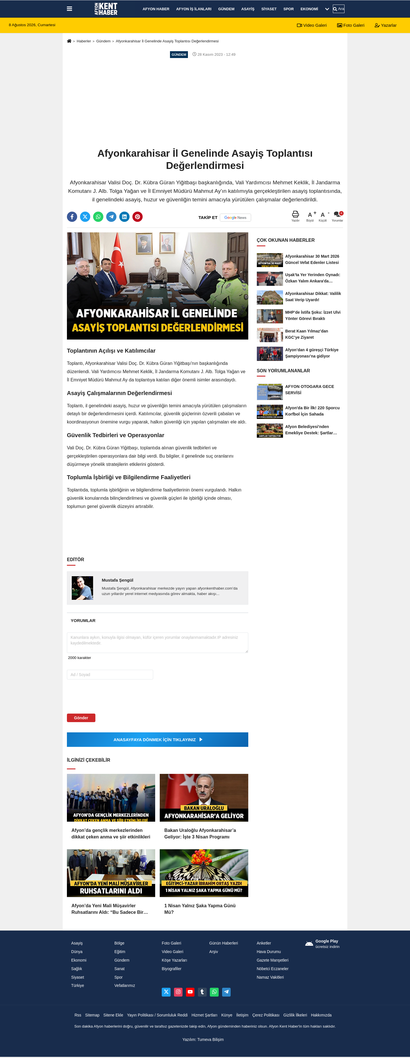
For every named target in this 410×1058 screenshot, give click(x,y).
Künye (226, 1015)
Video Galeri (312, 25)
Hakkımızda (321, 1015)
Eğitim (119, 952)
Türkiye (77, 985)
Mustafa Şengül (117, 580)
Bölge (119, 943)
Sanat (119, 969)
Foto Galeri (350, 25)
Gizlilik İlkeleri (295, 1015)
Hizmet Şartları (205, 1015)
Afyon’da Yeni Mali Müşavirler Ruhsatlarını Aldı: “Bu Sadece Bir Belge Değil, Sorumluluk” (107, 909)
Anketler (264, 943)
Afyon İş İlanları (194, 9)
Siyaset (269, 9)
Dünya (77, 952)
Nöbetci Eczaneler (273, 969)
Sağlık (76, 969)
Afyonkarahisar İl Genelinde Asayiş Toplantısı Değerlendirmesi (167, 41)
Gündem (226, 9)
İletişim (242, 1015)
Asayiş (247, 9)
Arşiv (213, 952)
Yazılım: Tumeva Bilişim (203, 1040)
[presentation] (103, 696)
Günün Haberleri (223, 943)
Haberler (84, 41)
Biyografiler (171, 969)
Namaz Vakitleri (270, 977)
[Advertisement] (205, 102)
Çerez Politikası (266, 1015)
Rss (78, 1015)
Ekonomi (309, 9)
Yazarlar (386, 25)
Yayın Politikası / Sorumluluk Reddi (157, 1015)
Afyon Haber (156, 9)
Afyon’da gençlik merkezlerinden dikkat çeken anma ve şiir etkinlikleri (110, 833)
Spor (289, 9)
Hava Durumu (269, 952)
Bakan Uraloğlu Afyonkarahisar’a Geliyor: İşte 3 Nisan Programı (200, 833)
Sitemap (92, 1015)
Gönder (81, 718)
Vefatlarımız (124, 985)
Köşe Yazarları (174, 960)
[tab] (83, 620)
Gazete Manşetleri (273, 960)
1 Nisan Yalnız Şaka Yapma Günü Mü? (199, 908)
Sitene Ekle (113, 1015)
